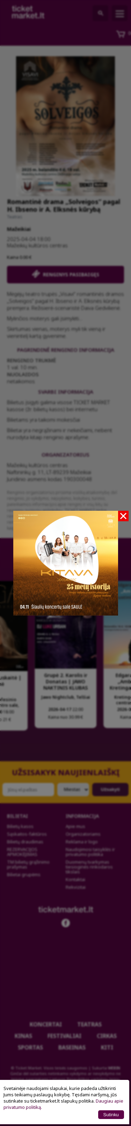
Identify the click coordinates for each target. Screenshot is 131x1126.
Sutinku (111, 1114)
